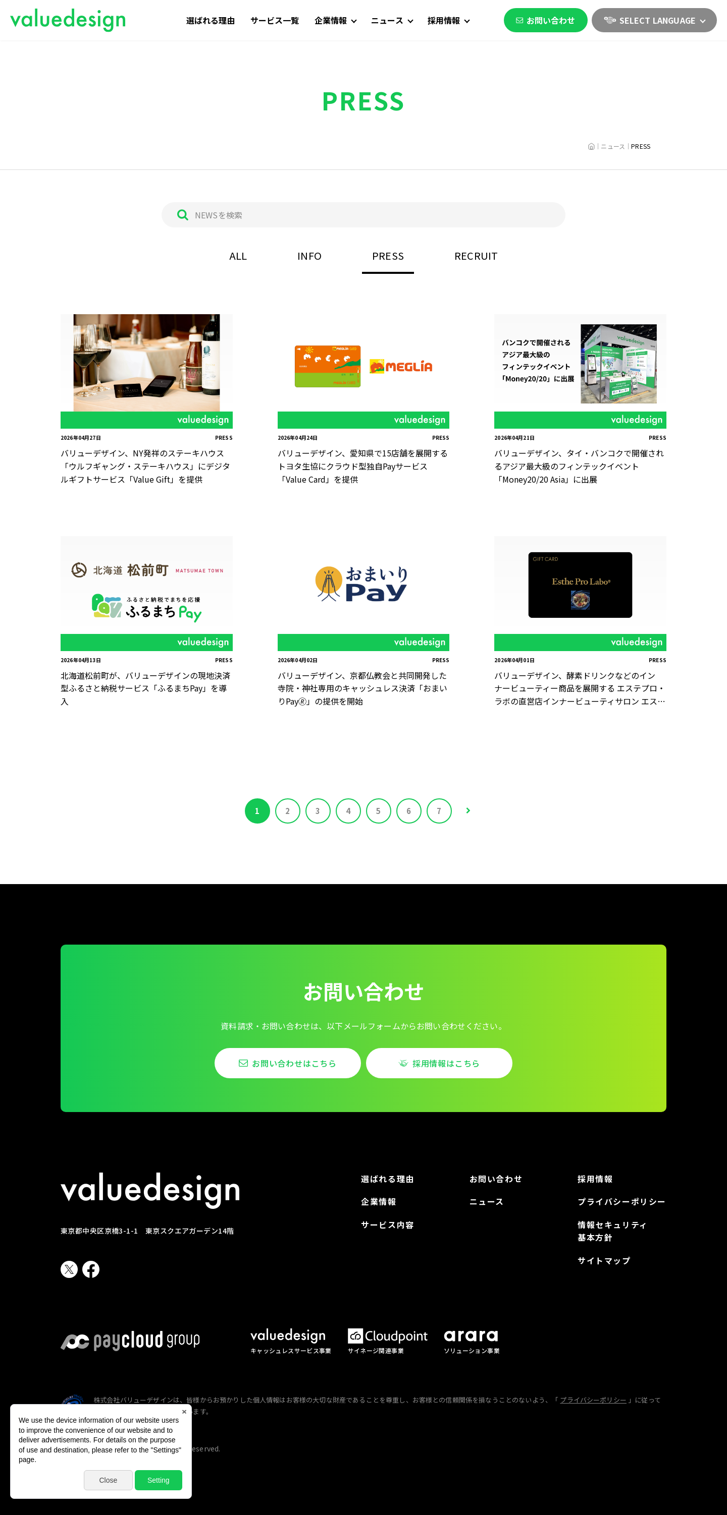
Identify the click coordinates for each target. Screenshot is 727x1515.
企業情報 (378, 1201)
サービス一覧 (274, 20)
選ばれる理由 (210, 20)
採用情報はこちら (446, 1063)
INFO (309, 255)
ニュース (487, 1201)
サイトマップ (604, 1260)
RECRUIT (476, 255)
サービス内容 (387, 1224)
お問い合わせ (546, 20)
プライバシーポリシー (622, 1201)
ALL (238, 255)
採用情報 (595, 1179)
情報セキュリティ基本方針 (613, 1231)
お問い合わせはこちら (294, 1063)
